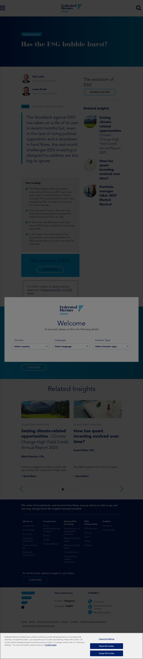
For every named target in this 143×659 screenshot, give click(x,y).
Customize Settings (106, 640)
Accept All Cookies (106, 654)
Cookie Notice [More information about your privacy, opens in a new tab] (50, 646)
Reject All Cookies (106, 647)
